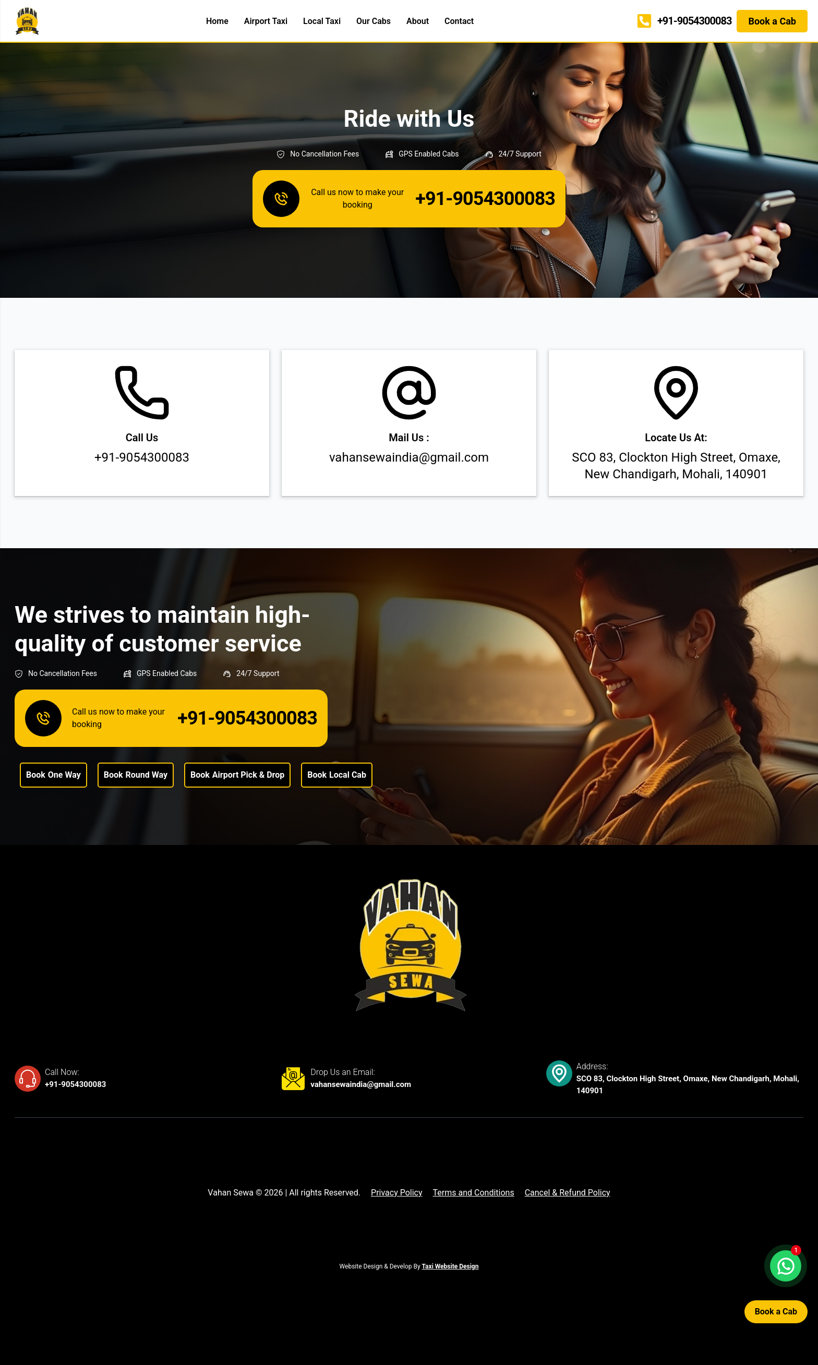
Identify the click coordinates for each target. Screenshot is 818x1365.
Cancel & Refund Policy (567, 1193)
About (417, 21)
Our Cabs (373, 21)
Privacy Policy (397, 1193)
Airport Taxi (265, 21)
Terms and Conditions (473, 1193)
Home (217, 21)
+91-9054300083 (75, 1084)
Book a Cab (776, 1311)
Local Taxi (322, 21)
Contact (459, 21)
